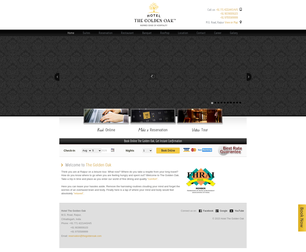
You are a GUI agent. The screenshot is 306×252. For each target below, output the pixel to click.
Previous (56, 77)
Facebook (208, 210)
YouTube (239, 210)
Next (249, 77)
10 (240, 103)
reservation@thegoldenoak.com (85, 236)
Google (223, 210)
